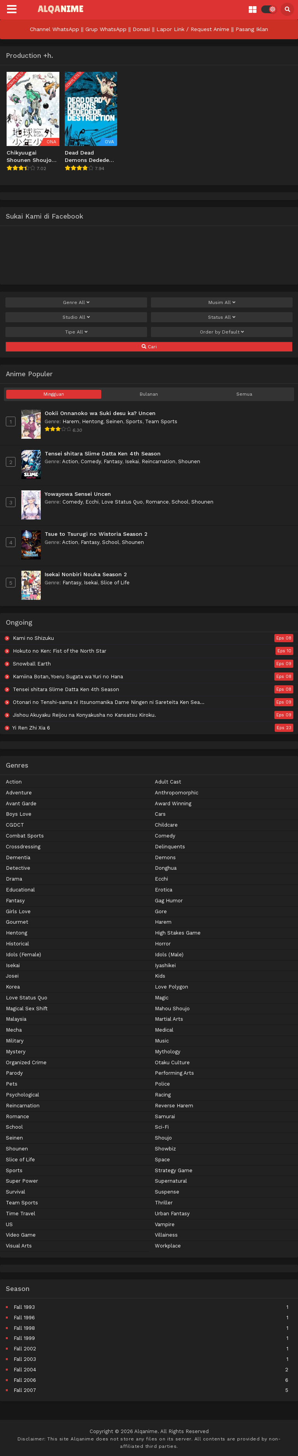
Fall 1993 (24, 1307)
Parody (14, 1073)
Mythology (167, 1052)
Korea (13, 987)
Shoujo (163, 1138)
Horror (163, 944)
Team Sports (161, 421)
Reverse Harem (174, 1106)
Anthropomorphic (176, 793)
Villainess (166, 1235)
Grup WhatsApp (105, 29)
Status (222, 317)
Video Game (21, 1235)
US (9, 1224)
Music (162, 1041)
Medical (164, 1030)
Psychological (22, 1095)
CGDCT (15, 825)
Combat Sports (25, 836)
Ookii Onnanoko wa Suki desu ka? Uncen (100, 413)
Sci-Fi (162, 1127)
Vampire (165, 1224)
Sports (134, 421)
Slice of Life (115, 583)
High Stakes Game (178, 933)
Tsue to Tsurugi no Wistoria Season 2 (96, 534)
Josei (12, 976)
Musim (222, 302)
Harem (70, 421)
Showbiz (165, 1149)
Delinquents (170, 847)
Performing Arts (174, 1073)
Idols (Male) (169, 954)
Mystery (16, 1052)
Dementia (18, 857)
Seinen (114, 421)
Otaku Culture (172, 1062)
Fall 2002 (25, 1349)
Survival (15, 1192)
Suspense (167, 1192)
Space (162, 1159)
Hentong (92, 421)
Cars (160, 814)
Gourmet (17, 922)
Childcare (166, 825)
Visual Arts (19, 1246)
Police (162, 1084)
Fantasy (113, 461)
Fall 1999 (24, 1338)
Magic (161, 998)
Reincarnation (158, 461)
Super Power (22, 1181)
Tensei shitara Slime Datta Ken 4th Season (103, 453)
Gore (161, 911)
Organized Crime (26, 1062)
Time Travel (20, 1213)
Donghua (166, 868)
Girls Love (18, 911)
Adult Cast (168, 782)
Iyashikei (165, 965)
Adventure (19, 793)
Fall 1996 (24, 1317)
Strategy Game (173, 1170)
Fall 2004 (25, 1370)
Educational (20, 890)
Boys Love (18, 814)
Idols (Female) (23, 954)
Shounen (189, 461)
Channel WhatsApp (54, 29)
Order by (222, 331)
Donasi (141, 29)
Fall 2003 (25, 1359)
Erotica (163, 890)
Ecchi (92, 502)
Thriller (164, 1203)
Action (70, 461)
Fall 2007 (25, 1390)
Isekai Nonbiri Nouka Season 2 (86, 574)
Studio (76, 317)
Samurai (165, 1116)
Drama (14, 879)
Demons (165, 857)
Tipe (76, 331)
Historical (17, 944)
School (180, 502)
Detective (18, 868)
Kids (160, 976)
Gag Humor (169, 900)
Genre (76, 302)
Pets (11, 1084)
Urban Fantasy (172, 1213)
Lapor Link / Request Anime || (196, 29)
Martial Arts (169, 1019)
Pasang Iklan (252, 29)
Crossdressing (23, 847)
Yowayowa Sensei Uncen (78, 494)
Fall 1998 (24, 1328)
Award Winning (173, 803)
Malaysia (16, 1019)
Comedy (91, 461)
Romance (157, 502)
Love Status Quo (122, 502)
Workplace (168, 1246)
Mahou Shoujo (172, 1008)
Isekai (132, 461)
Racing (163, 1095)
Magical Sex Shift (27, 1008)
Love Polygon (171, 987)
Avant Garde (21, 803)
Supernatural (171, 1181)
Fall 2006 (25, 1380)
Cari (149, 346)
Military (15, 1041)
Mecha (14, 1030)
